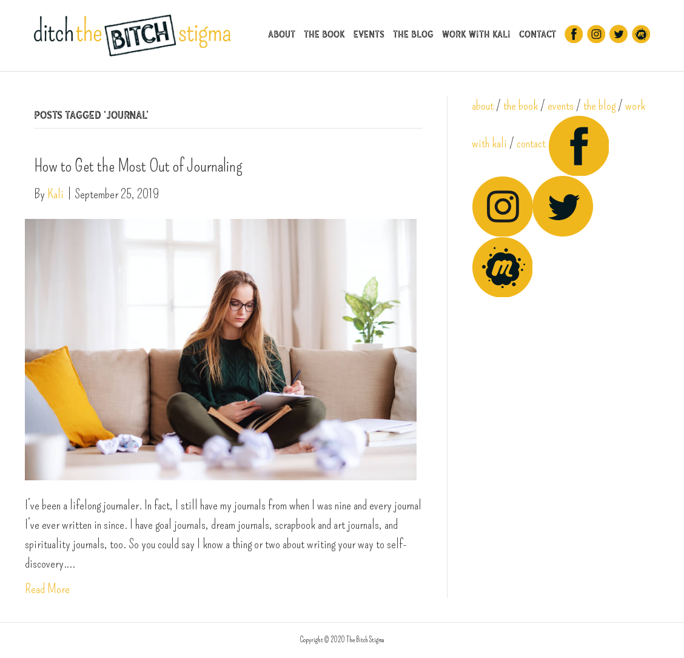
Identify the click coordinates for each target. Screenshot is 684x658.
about (483, 105)
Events (369, 34)
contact (531, 143)
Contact (537, 34)
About (281, 34)
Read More (47, 588)
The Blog (413, 34)
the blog (599, 105)
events (561, 105)
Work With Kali (476, 34)
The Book (324, 34)
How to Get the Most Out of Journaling (138, 165)
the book (520, 105)
